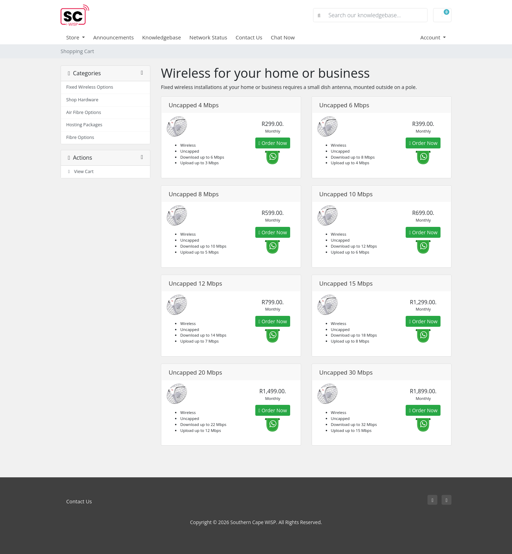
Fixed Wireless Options (89, 87)
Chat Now (283, 37)
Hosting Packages (84, 125)
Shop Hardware (82, 100)
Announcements (113, 37)
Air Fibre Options (83, 112)
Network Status (208, 37)
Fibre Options (80, 137)
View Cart (80, 171)
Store (73, 37)
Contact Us (249, 37)
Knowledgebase (161, 37)
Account (431, 37)
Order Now (272, 143)
